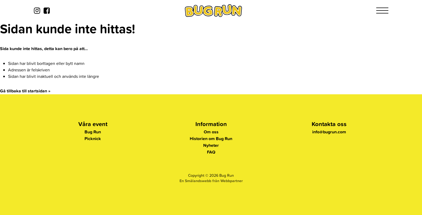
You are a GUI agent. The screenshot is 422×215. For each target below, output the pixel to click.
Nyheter (211, 145)
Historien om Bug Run (211, 139)
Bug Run (93, 132)
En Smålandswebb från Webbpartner (211, 180)
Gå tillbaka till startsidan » (25, 91)
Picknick (93, 139)
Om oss (211, 132)
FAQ (211, 152)
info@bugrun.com (329, 132)
